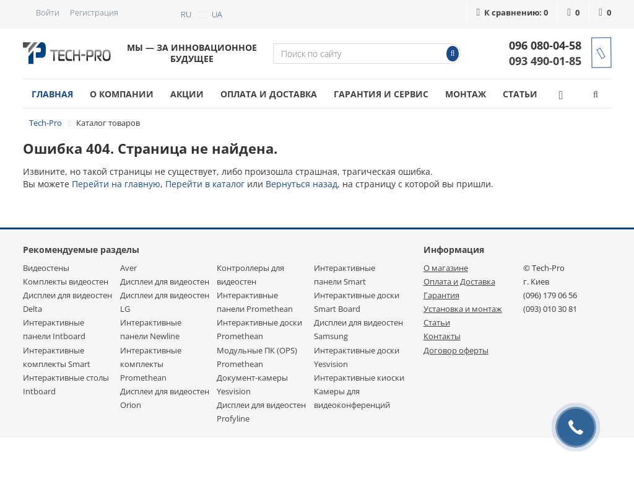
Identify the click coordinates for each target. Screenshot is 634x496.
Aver (128, 267)
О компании (122, 94)
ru (186, 14)
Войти (47, 12)
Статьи (520, 94)
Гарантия (441, 295)
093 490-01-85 (545, 60)
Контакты (442, 336)
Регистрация (94, 12)
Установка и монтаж (462, 308)
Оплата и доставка (268, 94)
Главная (52, 94)
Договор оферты (456, 350)
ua (217, 14)
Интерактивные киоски (359, 377)
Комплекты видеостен (65, 281)
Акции (187, 94)
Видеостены (46, 267)
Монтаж (465, 94)
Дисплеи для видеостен (164, 281)
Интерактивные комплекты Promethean (150, 364)
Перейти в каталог (205, 184)
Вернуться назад (301, 184)
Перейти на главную (116, 184)
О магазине (445, 267)
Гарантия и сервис (381, 94)
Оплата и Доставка (459, 281)
